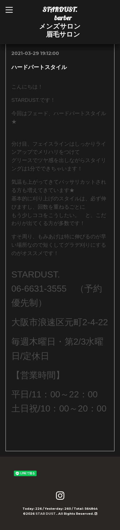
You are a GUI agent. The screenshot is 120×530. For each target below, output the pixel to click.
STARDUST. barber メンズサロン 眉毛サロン (60, 21)
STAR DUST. (46, 514)
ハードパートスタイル (39, 67)
